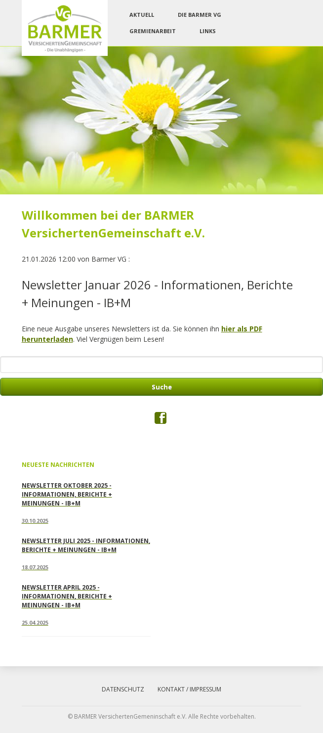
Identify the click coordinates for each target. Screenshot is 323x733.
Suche (162, 386)
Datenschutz (123, 689)
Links (208, 31)
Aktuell (141, 14)
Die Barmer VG (199, 14)
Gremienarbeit (152, 31)
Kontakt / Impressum (189, 689)
